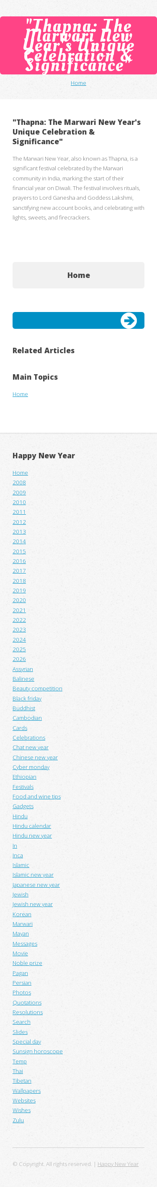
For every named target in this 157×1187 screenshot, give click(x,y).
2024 (19, 639)
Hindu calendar (32, 826)
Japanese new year (36, 884)
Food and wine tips (37, 796)
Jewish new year (33, 904)
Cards (20, 728)
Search (22, 1022)
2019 (19, 590)
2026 (19, 659)
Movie (20, 953)
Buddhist (24, 708)
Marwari (23, 924)
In (15, 845)
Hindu (20, 816)
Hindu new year (32, 835)
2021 (19, 610)
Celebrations (29, 737)
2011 (19, 512)
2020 (19, 600)
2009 (19, 492)
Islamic (21, 865)
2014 (19, 541)
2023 (19, 629)
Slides (20, 1032)
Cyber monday (31, 767)
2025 (19, 649)
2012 (19, 522)
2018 (19, 580)
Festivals (23, 786)
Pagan (20, 973)
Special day (27, 1041)
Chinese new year (35, 757)
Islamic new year (33, 874)
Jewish (20, 894)
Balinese (23, 678)
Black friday (27, 698)
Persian (22, 982)
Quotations (27, 1002)
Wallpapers (27, 1090)
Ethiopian (24, 776)
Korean (22, 914)
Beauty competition (37, 688)
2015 (19, 551)
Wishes (22, 1110)
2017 (19, 570)
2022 (19, 620)
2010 (19, 502)
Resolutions (28, 1012)
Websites (24, 1100)
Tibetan (22, 1080)
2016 (19, 561)
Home (78, 83)
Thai (18, 1071)
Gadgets (23, 806)
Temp (20, 1061)
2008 (19, 482)
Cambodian (27, 718)
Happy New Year (44, 455)
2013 (19, 531)
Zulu (18, 1120)
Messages (25, 943)
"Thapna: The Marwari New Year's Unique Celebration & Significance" (78, 45)
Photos (22, 992)
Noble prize (27, 963)
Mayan (21, 933)
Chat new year (31, 747)
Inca (18, 855)
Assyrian (23, 669)
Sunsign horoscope (38, 1051)
